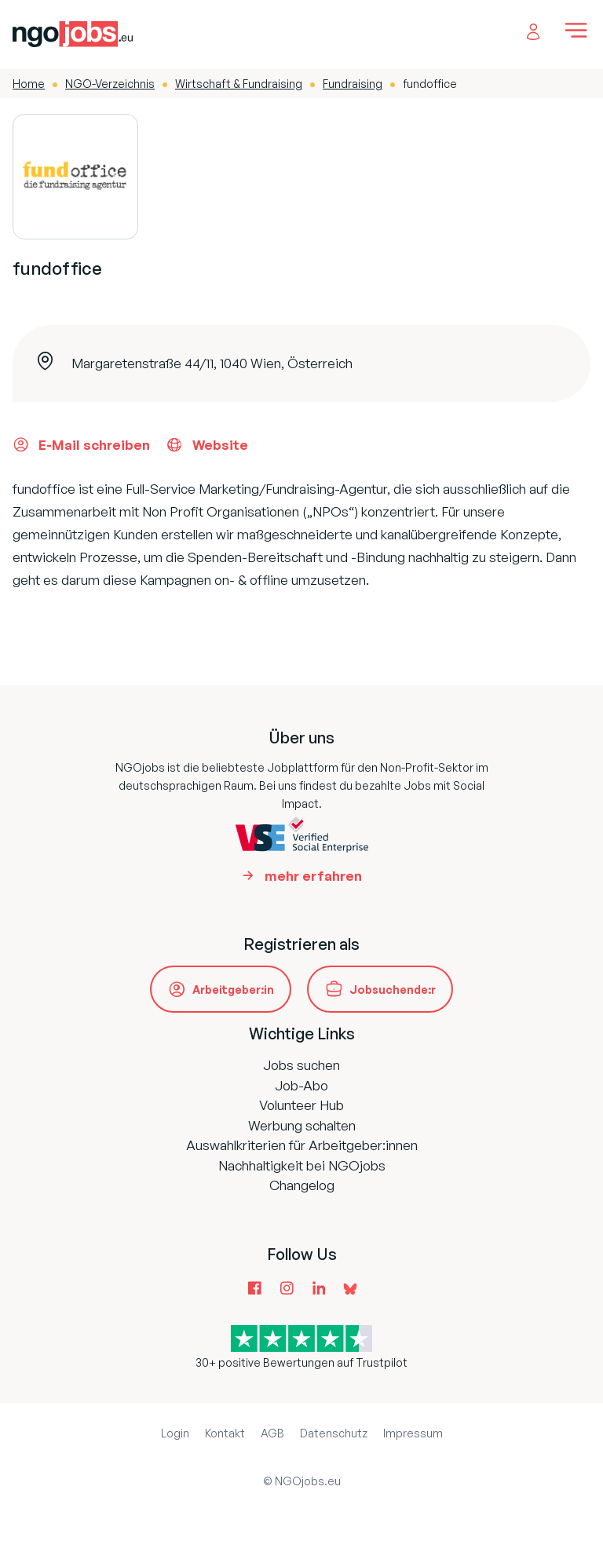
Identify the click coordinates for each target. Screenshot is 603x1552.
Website (207, 444)
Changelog (301, 1185)
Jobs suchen (301, 1065)
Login (175, 1433)
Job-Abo (301, 1085)
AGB (272, 1433)
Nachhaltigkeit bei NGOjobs (302, 1165)
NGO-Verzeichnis (110, 83)
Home (29, 83)
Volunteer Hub (301, 1105)
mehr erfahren (313, 875)
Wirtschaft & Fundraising (238, 83)
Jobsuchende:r (392, 989)
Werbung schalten (302, 1125)
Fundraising (352, 83)
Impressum (413, 1433)
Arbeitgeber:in (233, 989)
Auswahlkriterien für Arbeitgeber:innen (302, 1145)
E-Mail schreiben (81, 444)
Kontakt (225, 1433)
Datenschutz (333, 1433)
